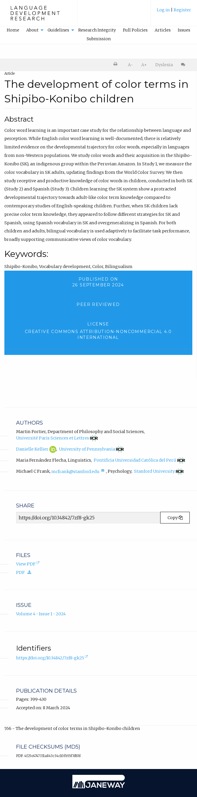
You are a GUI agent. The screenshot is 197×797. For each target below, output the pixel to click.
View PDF (28, 564)
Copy (175, 517)
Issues (184, 30)
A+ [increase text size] (144, 64)
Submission (99, 38)
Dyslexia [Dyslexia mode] (164, 64)
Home (13, 30)
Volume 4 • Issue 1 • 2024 (41, 613)
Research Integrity (97, 30)
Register (182, 10)
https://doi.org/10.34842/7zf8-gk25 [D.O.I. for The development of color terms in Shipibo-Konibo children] (52, 658)
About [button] (32, 30)
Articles (163, 30)
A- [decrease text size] (130, 64)
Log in (163, 10)
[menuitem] (174, 13)
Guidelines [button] (58, 30)
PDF (25, 572)
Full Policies (135, 30)
